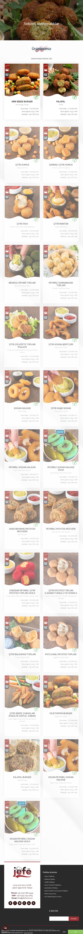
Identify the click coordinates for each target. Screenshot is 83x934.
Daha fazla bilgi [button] (28, 933)
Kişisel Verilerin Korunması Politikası (56, 891)
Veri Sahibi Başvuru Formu (53, 896)
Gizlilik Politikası (49, 882)
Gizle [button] (64, 931)
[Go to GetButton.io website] (5, 931)
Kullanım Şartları (49, 879)
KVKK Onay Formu (50, 893)
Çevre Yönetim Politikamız (52, 885)
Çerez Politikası (49, 876)
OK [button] (75, 931)
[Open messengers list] (5, 928)
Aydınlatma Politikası (51, 888)
